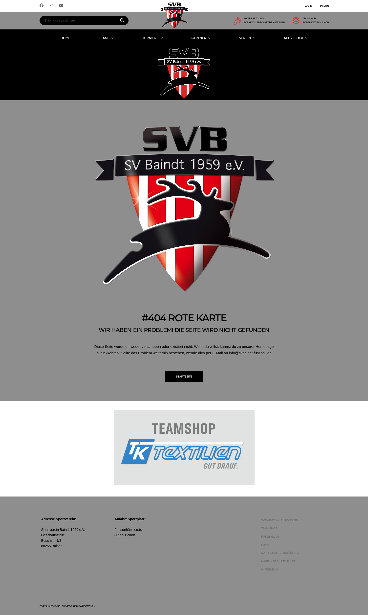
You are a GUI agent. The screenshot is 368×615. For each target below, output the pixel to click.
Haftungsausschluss (278, 561)
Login (308, 5)
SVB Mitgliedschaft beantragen (264, 22)
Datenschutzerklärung (280, 553)
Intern (324, 5)
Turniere (150, 38)
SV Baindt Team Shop (316, 22)
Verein (245, 38)
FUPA (265, 544)
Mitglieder (293, 38)
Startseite (184, 376)
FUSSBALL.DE (270, 536)
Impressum (269, 569)
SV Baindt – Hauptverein (279, 520)
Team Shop (269, 528)
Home (65, 38)
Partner (198, 38)
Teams (104, 38)
